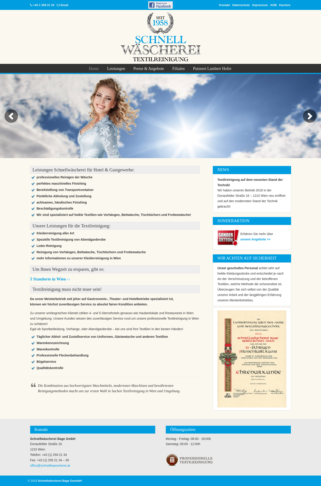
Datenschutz (241, 5)
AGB (273, 5)
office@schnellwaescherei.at (50, 465)
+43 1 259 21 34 (43, 5)
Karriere (284, 5)
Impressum (260, 5)
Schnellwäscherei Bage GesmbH (160, 36)
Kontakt (224, 5)
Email (64, 5)
